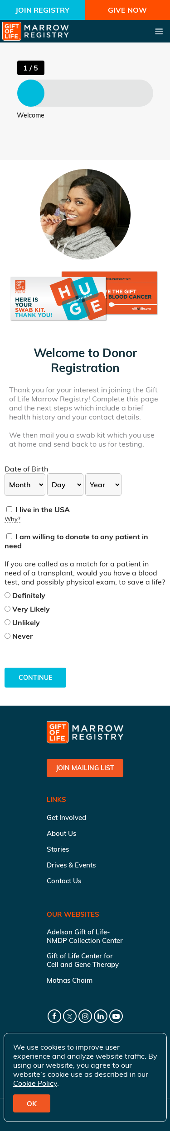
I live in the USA (38, 509)
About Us (61, 833)
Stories (58, 849)
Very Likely (27, 608)
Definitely (25, 595)
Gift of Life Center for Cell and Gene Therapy (83, 960)
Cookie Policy (35, 1083)
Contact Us (64, 881)
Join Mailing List (85, 768)
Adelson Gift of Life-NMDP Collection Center (85, 936)
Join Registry (42, 9)
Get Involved (66, 817)
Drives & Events (71, 865)
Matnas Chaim (69, 980)
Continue (35, 678)
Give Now (127, 9)
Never (19, 636)
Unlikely (22, 622)
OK (32, 1103)
